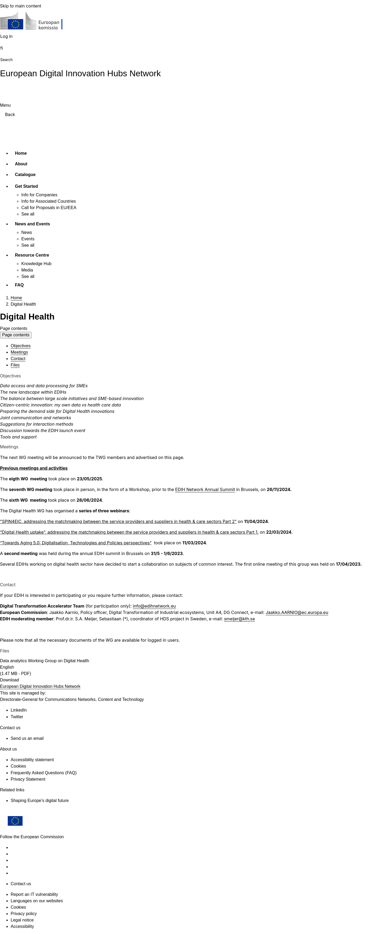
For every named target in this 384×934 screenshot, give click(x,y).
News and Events (32, 224)
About (21, 164)
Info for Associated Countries (48, 201)
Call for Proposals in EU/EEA (48, 207)
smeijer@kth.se (239, 618)
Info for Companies (39, 195)
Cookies (18, 907)
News (26, 232)
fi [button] (1, 48)
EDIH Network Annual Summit (205, 489)
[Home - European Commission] (39, 22)
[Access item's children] (47, 185)
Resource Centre (32, 255)
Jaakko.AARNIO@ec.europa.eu (297, 612)
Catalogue (25, 174)
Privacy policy (24, 913)
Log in (6, 36)
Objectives (21, 346)
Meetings (19, 352)
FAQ (19, 285)
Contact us (21, 883)
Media (27, 270)
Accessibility (22, 926)
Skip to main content (20, 6)
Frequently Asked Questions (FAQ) (44, 773)
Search (6, 59)
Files (15, 365)
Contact (18, 358)
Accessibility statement (32, 759)
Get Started (26, 186)
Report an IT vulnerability (34, 894)
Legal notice (22, 920)
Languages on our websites (37, 901)
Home (21, 153)
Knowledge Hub (36, 263)
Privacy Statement (28, 779)
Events (27, 239)
